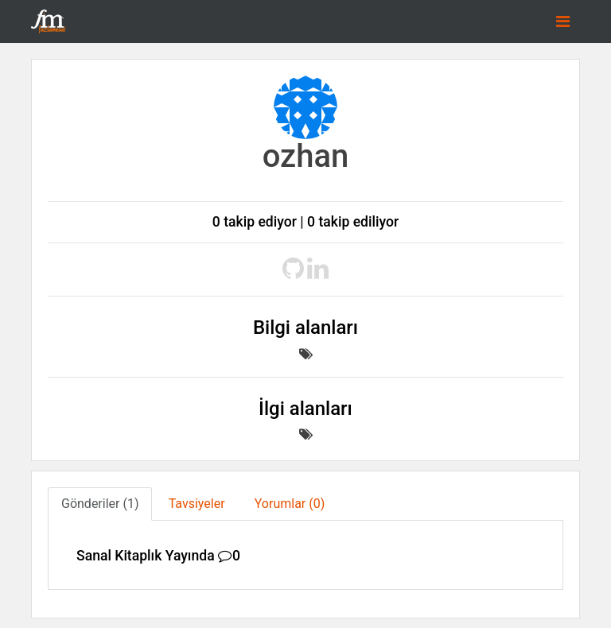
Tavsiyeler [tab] (197, 503)
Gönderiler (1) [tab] (99, 503)
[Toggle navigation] (563, 21)
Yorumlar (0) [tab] (290, 503)
